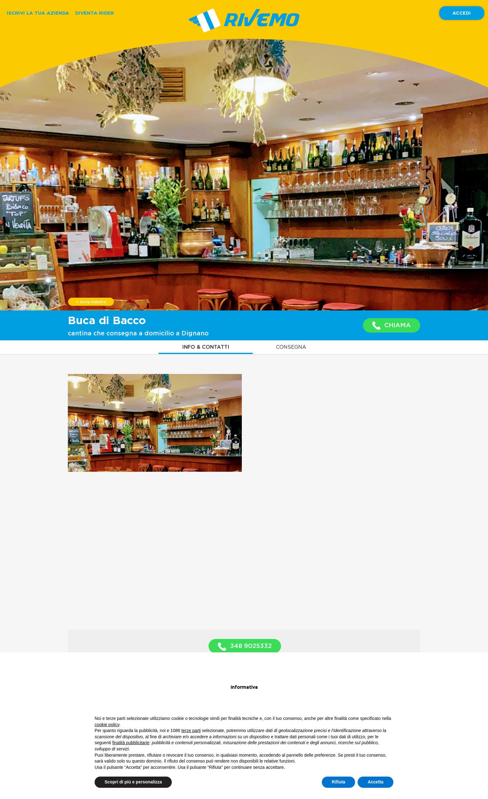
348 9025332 (245, 646)
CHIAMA (391, 325)
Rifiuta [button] (338, 781)
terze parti (191, 730)
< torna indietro (91, 302)
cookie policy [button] (107, 724)
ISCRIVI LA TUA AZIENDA (38, 13)
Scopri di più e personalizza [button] (133, 781)
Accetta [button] (375, 781)
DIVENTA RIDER (94, 13)
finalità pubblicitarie (130, 742)
